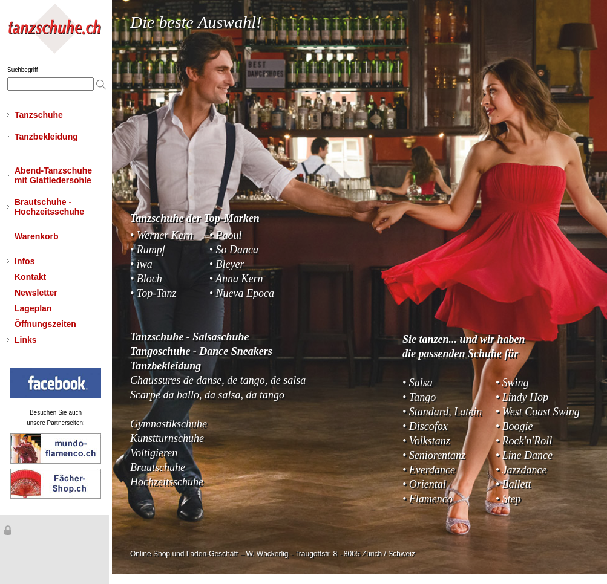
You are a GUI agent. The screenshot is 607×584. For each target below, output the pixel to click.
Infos (24, 261)
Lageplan (33, 308)
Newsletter (36, 292)
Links (26, 340)
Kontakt (30, 277)
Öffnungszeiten (45, 324)
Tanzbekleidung (46, 136)
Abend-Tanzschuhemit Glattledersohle (53, 175)
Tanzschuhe (39, 115)
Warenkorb (37, 236)
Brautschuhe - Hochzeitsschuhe (49, 206)
